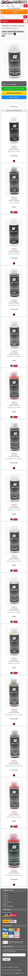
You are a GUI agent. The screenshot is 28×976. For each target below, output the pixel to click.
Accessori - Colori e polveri (14, 149)
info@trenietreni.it (6, 973)
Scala (18, 31)
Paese (3, 35)
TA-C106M (14, 404)
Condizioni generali (7, 902)
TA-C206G (14, 872)
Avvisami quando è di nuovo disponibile (14, 89)
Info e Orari (5, 897)
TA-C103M (14, 250)
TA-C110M (14, 609)
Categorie (4, 21)
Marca (14, 31)
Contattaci (5, 899)
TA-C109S (14, 557)
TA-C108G (14, 506)
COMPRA (15, 212)
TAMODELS (14, 146)
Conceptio (21, 973)
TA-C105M (14, 353)
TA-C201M (14, 660)
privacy (13, 973)
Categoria (10, 31)
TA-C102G (14, 199)
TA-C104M (14, 301)
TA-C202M (14, 711)
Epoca (21, 31)
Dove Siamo (5, 895)
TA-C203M (14, 762)
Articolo (4, 31)
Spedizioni (5, 904)
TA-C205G (14, 813)
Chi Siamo (5, 893)
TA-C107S (14, 455)
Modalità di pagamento (8, 906)
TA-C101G (14, 148)
